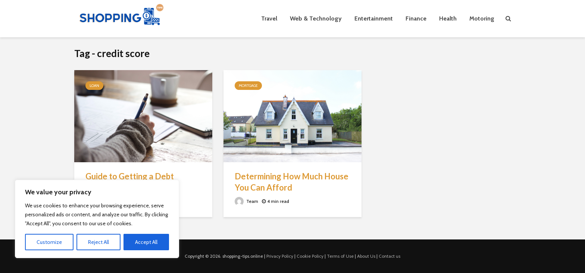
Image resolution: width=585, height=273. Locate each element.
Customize (49, 242)
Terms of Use (340, 256)
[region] (97, 219)
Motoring (481, 18)
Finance (416, 18)
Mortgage (248, 85)
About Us (366, 256)
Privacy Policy (279, 256)
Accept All (146, 242)
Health (448, 18)
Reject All (98, 242)
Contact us (389, 256)
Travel (269, 18)
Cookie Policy (310, 256)
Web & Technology (316, 18)
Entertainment (373, 18)
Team (246, 201)
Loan (94, 85)
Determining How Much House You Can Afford (291, 181)
